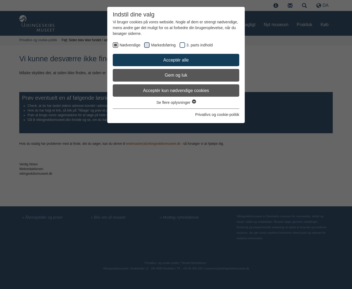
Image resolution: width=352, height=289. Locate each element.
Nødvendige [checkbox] (130, 45)
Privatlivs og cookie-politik (217, 114)
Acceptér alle (176, 60)
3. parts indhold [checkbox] (199, 45)
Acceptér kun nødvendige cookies (176, 90)
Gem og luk (176, 75)
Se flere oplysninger (176, 102)
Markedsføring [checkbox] (163, 45)
